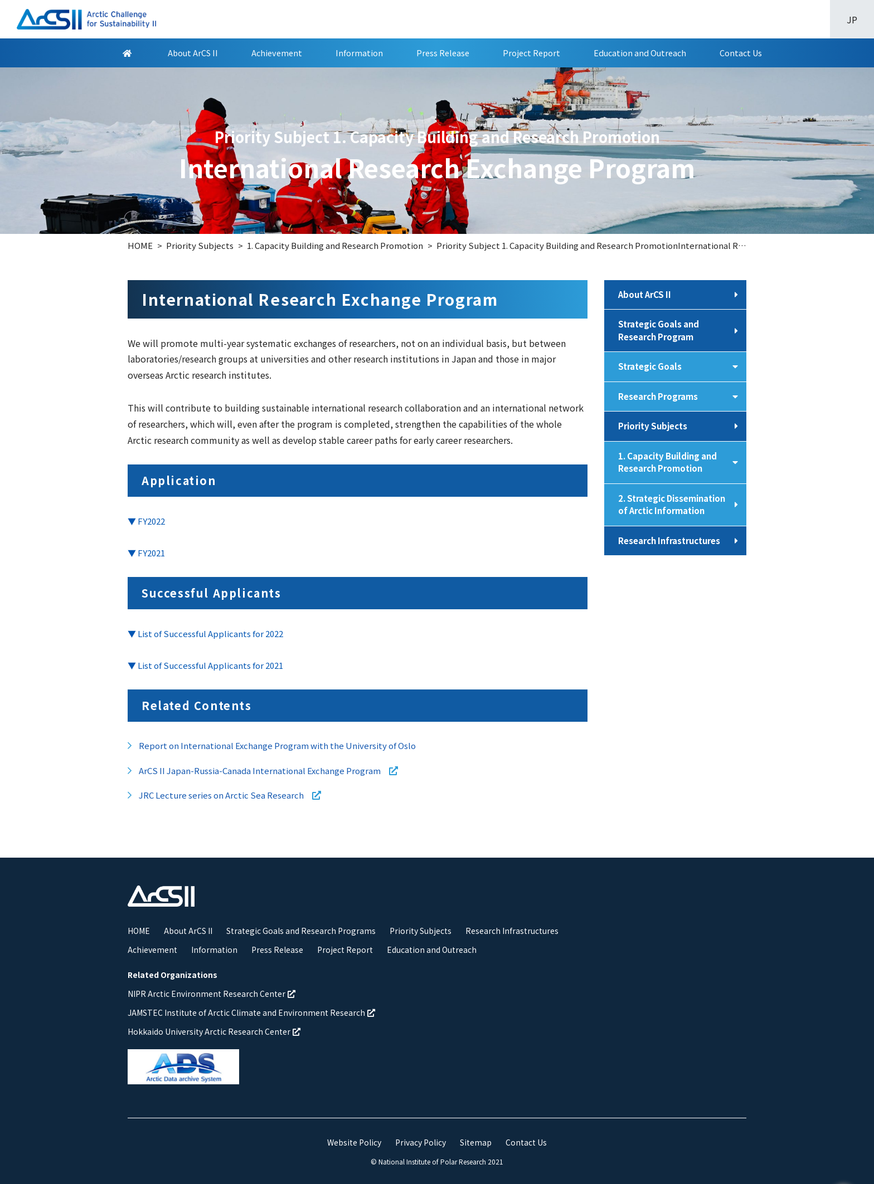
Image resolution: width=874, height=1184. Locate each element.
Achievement (276, 53)
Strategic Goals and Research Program (658, 330)
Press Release (442, 53)
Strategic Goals (650, 366)
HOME (139, 930)
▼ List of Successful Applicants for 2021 (205, 665)
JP (852, 19)
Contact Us (741, 53)
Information (359, 53)
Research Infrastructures (669, 540)
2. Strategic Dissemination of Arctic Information (671, 504)
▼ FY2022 (146, 521)
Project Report (531, 53)
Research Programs (658, 396)
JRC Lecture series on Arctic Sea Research (233, 795)
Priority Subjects (652, 426)
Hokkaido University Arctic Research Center (214, 1031)
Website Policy (354, 1142)
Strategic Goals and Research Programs (301, 930)
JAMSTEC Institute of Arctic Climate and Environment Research (251, 1012)
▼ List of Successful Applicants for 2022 (205, 633)
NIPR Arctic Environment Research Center (211, 993)
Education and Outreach (640, 53)
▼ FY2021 (146, 553)
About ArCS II (193, 53)
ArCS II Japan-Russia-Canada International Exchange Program (271, 770)
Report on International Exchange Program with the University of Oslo (277, 745)
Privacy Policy (420, 1142)
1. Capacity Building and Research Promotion (667, 462)
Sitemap (476, 1142)
